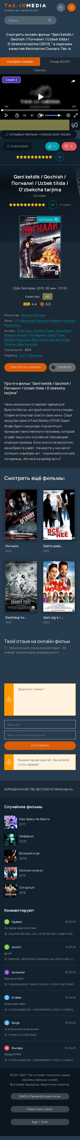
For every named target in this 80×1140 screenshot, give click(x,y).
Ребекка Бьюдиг (16, 335)
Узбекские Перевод (33, 321)
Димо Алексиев (42, 340)
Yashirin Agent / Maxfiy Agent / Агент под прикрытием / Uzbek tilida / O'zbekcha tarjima (40, 984)
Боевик (55, 321)
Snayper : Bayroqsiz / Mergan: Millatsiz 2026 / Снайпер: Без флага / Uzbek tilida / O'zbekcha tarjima (40, 959)
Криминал (13, 325)
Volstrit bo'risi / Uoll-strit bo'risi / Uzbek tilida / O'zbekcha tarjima (40, 934)
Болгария (28, 288)
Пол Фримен (38, 335)
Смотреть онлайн (25, 367)
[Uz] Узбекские (31, 355)
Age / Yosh (40, 1122)
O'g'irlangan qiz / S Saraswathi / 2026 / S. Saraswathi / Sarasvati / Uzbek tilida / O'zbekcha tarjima (40, 1009)
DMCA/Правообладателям (40, 1096)
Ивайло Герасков (16, 340)
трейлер (61, 367)
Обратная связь (40, 1109)
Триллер (69, 321)
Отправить (40, 745)
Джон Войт (63, 331)
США (16, 288)
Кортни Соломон (34, 315)
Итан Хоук (24, 331)
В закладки (17, 146)
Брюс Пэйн (57, 335)
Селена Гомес (44, 331)
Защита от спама (30, 689)
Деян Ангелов (27, 344)
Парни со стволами (20, 1035)
